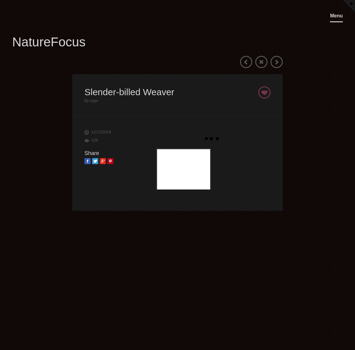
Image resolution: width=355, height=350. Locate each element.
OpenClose (348, 3)
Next (277, 62)
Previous (246, 62)
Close (261, 62)
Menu (336, 15)
